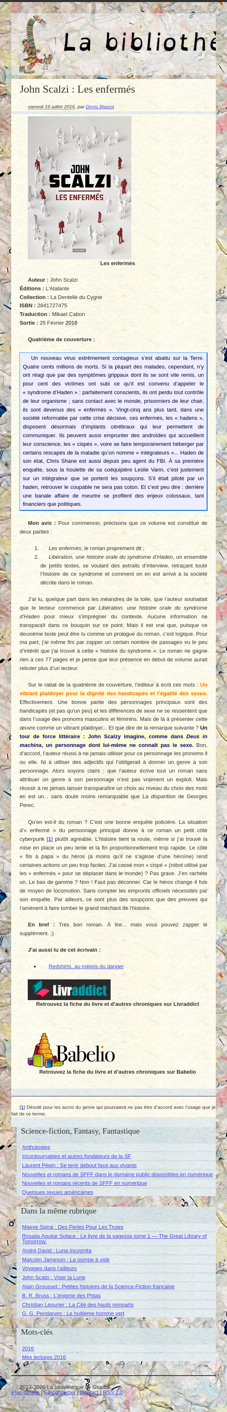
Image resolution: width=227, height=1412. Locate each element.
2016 (28, 1348)
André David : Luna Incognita (57, 1250)
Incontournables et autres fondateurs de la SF (76, 1156)
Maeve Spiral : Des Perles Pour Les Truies (72, 1227)
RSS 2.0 (113, 1392)
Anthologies (36, 1147)
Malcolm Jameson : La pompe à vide (66, 1259)
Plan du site (25, 1392)
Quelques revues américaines (57, 1192)
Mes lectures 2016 (44, 1357)
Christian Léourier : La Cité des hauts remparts (78, 1305)
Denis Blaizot (100, 106)
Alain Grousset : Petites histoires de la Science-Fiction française (98, 1286)
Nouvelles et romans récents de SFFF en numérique (84, 1183)
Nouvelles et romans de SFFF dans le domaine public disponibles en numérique (117, 1174)
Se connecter (60, 1392)
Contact (89, 1392)
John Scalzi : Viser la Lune (53, 1277)
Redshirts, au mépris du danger (85, 966)
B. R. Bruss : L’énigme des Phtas (61, 1295)
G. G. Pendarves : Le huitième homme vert (73, 1313)
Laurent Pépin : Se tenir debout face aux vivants (79, 1165)
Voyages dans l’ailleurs (49, 1268)
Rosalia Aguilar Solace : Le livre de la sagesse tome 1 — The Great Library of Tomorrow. (114, 1238)
